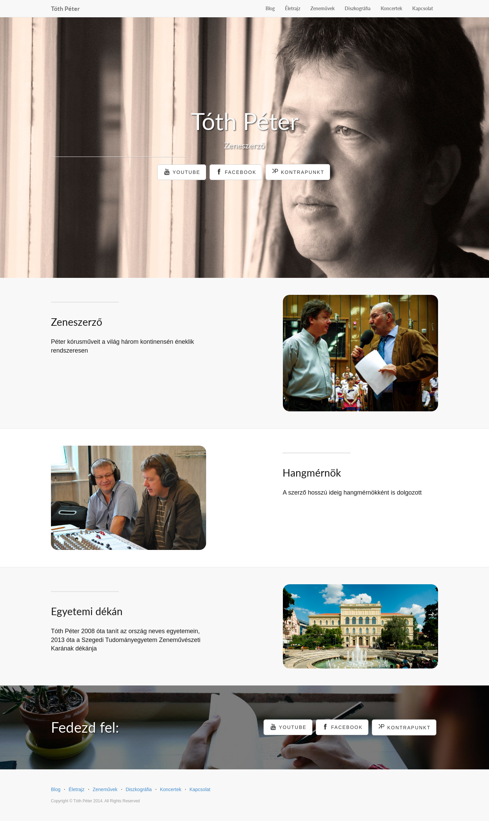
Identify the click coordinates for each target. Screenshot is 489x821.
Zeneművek (322, 8)
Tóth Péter (65, 7)
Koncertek (391, 8)
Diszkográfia (357, 8)
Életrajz (292, 8)
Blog (270, 8)
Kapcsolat (422, 8)
